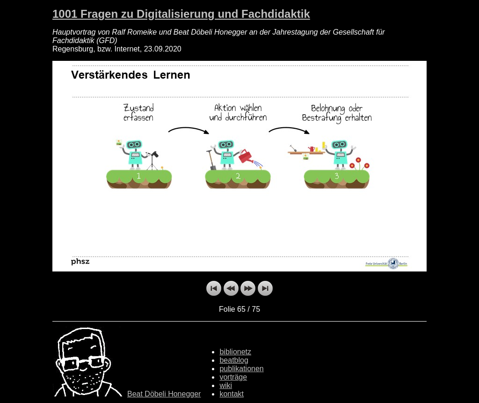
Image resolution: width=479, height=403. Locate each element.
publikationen (241, 369)
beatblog (233, 360)
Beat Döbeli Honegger (164, 394)
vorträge (233, 377)
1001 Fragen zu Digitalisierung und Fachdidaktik (181, 13)
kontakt (231, 394)
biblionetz (235, 352)
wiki (225, 385)
